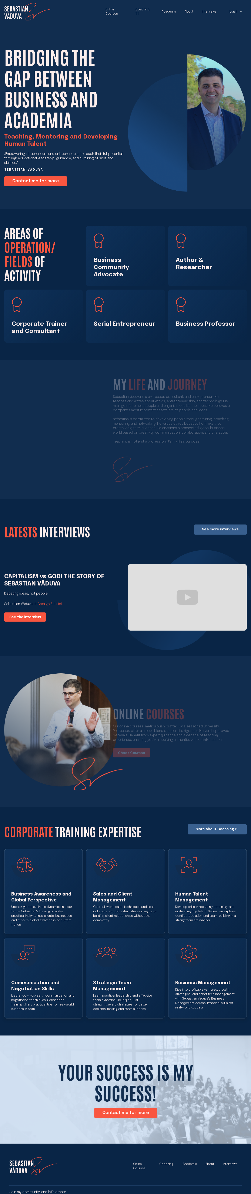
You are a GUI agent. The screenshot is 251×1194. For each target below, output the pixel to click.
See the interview (25, 622)
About (189, 11)
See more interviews (220, 535)
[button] (236, 11)
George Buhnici (49, 609)
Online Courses (112, 11)
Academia (169, 11)
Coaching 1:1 (142, 11)
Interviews (209, 11)
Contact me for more (35, 181)
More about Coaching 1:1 (217, 834)
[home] (27, 12)
